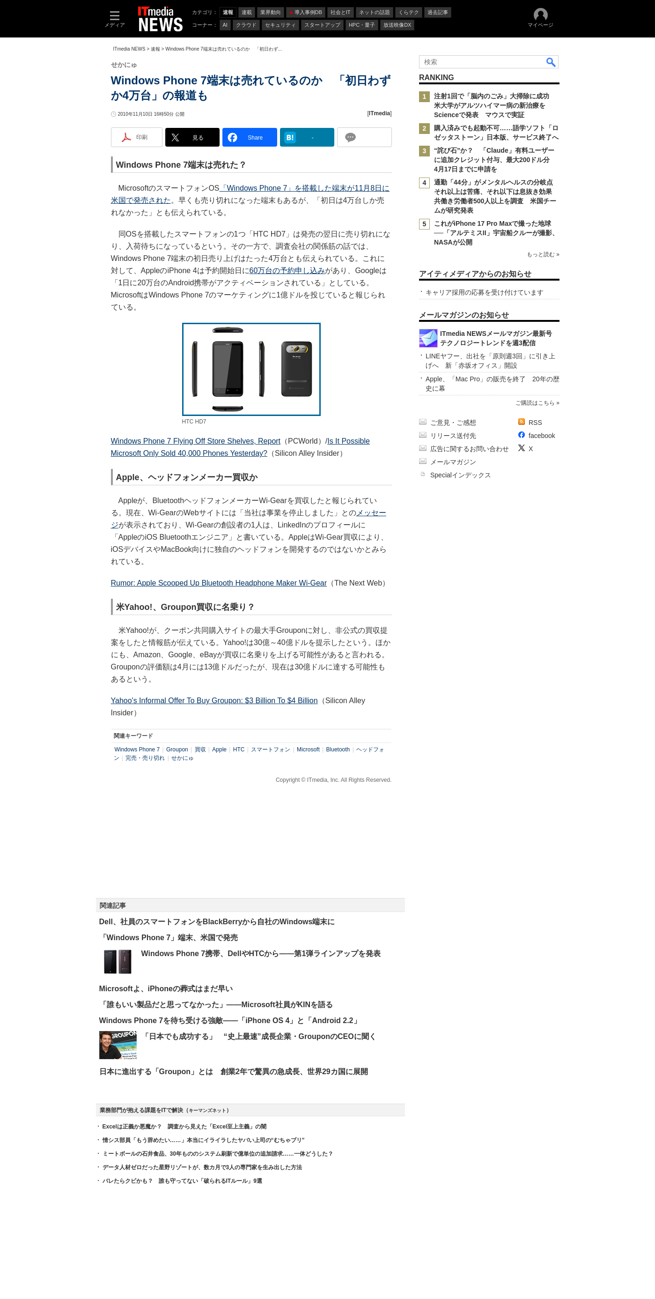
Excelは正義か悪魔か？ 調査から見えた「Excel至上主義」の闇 (185, 1126)
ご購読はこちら (534, 403)
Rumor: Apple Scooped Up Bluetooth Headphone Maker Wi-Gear (219, 583)
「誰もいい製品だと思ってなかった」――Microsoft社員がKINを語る (216, 1005)
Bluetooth (338, 749)
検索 (552, 61)
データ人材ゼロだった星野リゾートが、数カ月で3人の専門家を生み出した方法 (202, 1167)
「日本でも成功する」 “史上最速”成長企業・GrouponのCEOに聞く (258, 1036)
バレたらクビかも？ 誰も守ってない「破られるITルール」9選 (182, 1181)
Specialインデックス (460, 475)
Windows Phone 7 (137, 749)
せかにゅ (182, 758)
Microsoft (308, 749)
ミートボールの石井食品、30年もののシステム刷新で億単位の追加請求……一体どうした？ (218, 1154)
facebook (542, 435)
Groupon (177, 749)
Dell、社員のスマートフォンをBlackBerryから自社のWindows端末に (217, 922)
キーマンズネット (207, 1110)
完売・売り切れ (145, 758)
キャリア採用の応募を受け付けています (485, 292)
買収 (200, 749)
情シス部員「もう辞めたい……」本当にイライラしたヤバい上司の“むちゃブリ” (204, 1140)
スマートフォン (270, 749)
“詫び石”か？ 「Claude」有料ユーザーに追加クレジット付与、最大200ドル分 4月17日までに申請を (495, 160)
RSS (535, 422)
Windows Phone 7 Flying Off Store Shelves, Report (196, 441)
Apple (219, 749)
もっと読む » (542, 254)
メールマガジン (453, 462)
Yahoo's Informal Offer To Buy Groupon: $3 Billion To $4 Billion (214, 701)
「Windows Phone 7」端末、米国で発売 (168, 938)
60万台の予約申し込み (287, 271)
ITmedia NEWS (129, 49)
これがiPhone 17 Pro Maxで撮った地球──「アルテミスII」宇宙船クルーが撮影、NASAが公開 (496, 233)
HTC (239, 749)
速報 (155, 49)
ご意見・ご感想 (453, 422)
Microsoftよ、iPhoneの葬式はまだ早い (166, 989)
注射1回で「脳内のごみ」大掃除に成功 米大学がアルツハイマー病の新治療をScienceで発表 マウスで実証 (495, 105)
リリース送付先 (453, 435)
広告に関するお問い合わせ (469, 449)
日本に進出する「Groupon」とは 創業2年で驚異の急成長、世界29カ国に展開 (233, 1072)
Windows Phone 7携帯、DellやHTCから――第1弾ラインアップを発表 (261, 954)
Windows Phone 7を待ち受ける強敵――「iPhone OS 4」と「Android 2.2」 (230, 1020)
